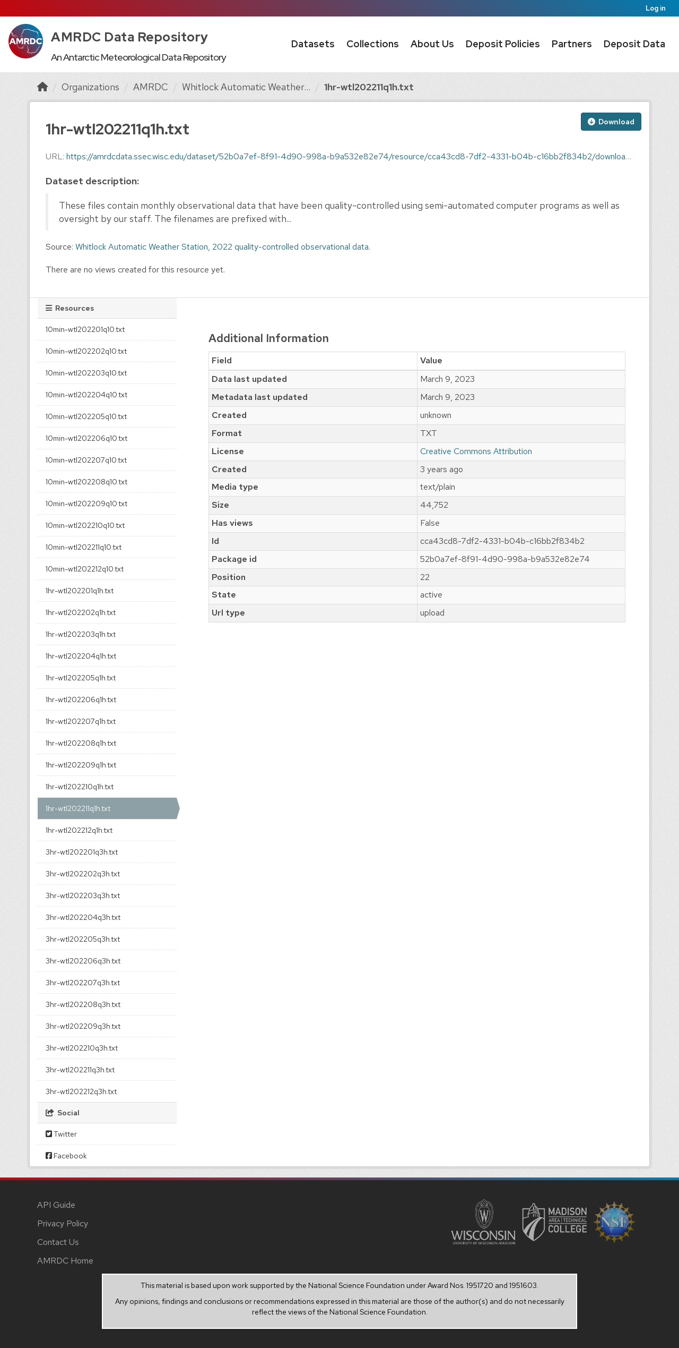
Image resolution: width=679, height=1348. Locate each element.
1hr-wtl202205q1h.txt (81, 677)
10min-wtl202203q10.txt (86, 373)
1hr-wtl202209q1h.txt (81, 765)
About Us (432, 44)
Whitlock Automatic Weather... (246, 87)
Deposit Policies (503, 44)
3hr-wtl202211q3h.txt (80, 1069)
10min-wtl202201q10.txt (85, 329)
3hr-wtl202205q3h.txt (83, 939)
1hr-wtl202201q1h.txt (80, 590)
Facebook (66, 1156)
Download (611, 121)
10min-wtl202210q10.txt (85, 525)
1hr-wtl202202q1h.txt (81, 612)
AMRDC (150, 87)
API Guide (56, 1204)
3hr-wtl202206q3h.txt (83, 961)
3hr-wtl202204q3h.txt (83, 917)
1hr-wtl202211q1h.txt (369, 87)
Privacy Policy (62, 1223)
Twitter (61, 1134)
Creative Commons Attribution (476, 451)
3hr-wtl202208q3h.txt (83, 1004)
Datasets (313, 44)
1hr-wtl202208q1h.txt (81, 743)
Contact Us (58, 1242)
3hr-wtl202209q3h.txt (83, 1026)
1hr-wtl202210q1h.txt (80, 786)
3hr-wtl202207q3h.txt (83, 982)
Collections (372, 44)
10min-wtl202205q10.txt (86, 416)
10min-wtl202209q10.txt (86, 503)
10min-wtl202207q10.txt (86, 460)
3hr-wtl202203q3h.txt (83, 895)
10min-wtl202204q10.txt (86, 394)
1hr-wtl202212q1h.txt (79, 830)
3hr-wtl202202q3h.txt (83, 873)
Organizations (90, 87)
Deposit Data (634, 44)
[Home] (42, 87)
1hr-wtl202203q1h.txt (81, 634)
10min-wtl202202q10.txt (86, 351)
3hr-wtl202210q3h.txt (82, 1048)
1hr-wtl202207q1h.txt (81, 721)
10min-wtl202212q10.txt (85, 569)
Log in (656, 8)
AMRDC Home (65, 1260)
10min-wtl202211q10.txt (83, 547)
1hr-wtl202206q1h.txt (81, 699)
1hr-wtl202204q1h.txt (81, 656)
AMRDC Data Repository (129, 37)
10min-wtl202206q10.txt (86, 438)
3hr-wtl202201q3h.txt (82, 852)
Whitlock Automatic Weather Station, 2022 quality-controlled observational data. (222, 246)
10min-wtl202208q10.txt (86, 482)
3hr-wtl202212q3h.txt (81, 1091)
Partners (572, 44)
